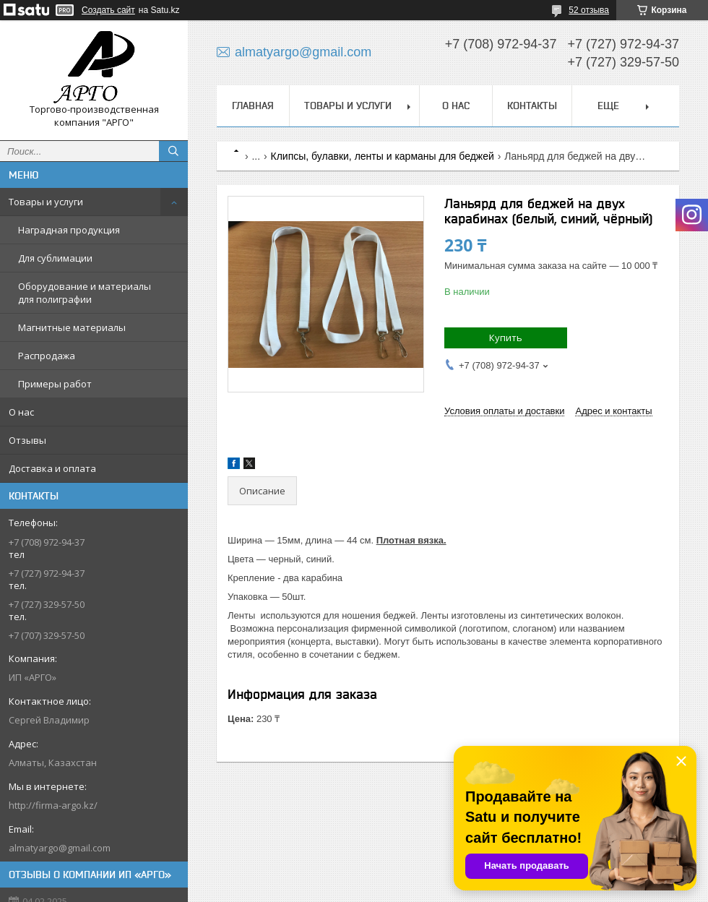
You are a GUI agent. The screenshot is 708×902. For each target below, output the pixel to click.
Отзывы (27, 440)
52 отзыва (589, 10)
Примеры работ (55, 383)
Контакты (532, 105)
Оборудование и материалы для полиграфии (84, 293)
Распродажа (46, 355)
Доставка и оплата (52, 468)
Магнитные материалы (72, 327)
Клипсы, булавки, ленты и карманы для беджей (382, 156)
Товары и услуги (46, 201)
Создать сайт (108, 10)
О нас (21, 411)
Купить (505, 337)
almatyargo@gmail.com (60, 847)
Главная (253, 105)
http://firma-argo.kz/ (53, 805)
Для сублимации (55, 258)
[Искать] (173, 151)
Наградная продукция (69, 229)
